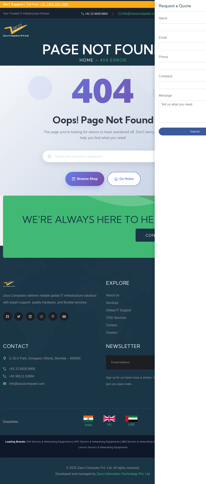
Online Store (166, 295)
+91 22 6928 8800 (96, 13)
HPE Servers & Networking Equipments (97, 441)
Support (163, 302)
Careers (111, 332)
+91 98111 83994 (21, 376)
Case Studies (167, 332)
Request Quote (199, 193)
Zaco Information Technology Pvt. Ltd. (123, 474)
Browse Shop (85, 179)
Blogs (162, 325)
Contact (111, 325)
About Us (112, 295)
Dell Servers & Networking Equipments (49, 441)
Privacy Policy (168, 310)
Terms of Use (167, 317)
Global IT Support (118, 310)
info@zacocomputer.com (140, 13)
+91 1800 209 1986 (54, 4)
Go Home (124, 179)
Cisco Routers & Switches (184, 441)
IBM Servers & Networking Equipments (144, 441)
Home (86, 60)
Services (112, 302)
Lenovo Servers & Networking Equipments (103, 447)
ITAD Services (116, 317)
